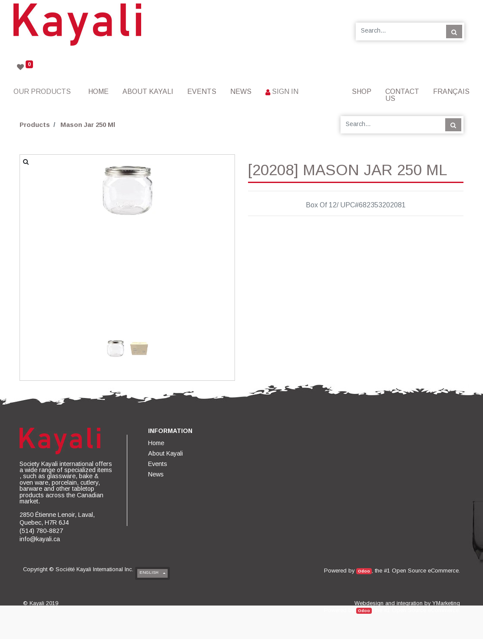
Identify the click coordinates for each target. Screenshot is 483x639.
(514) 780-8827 (41, 530)
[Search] (454, 31)
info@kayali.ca (40, 539)
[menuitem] (98, 91)
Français (451, 91)
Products (35, 124)
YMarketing (446, 603)
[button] (36, 245)
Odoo (364, 571)
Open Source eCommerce (425, 570)
